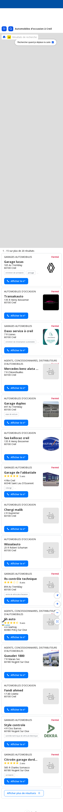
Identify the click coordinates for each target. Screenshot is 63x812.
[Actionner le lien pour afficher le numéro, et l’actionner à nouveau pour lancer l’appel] (16, 660)
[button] (3, 353)
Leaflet (6, 625)
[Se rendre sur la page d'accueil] (4, 36)
